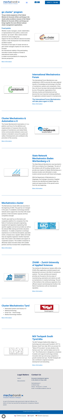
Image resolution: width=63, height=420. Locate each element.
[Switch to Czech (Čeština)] (20, 416)
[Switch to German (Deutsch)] (42, 416)
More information (7, 61)
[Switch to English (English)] (31, 416)
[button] (26, 2)
